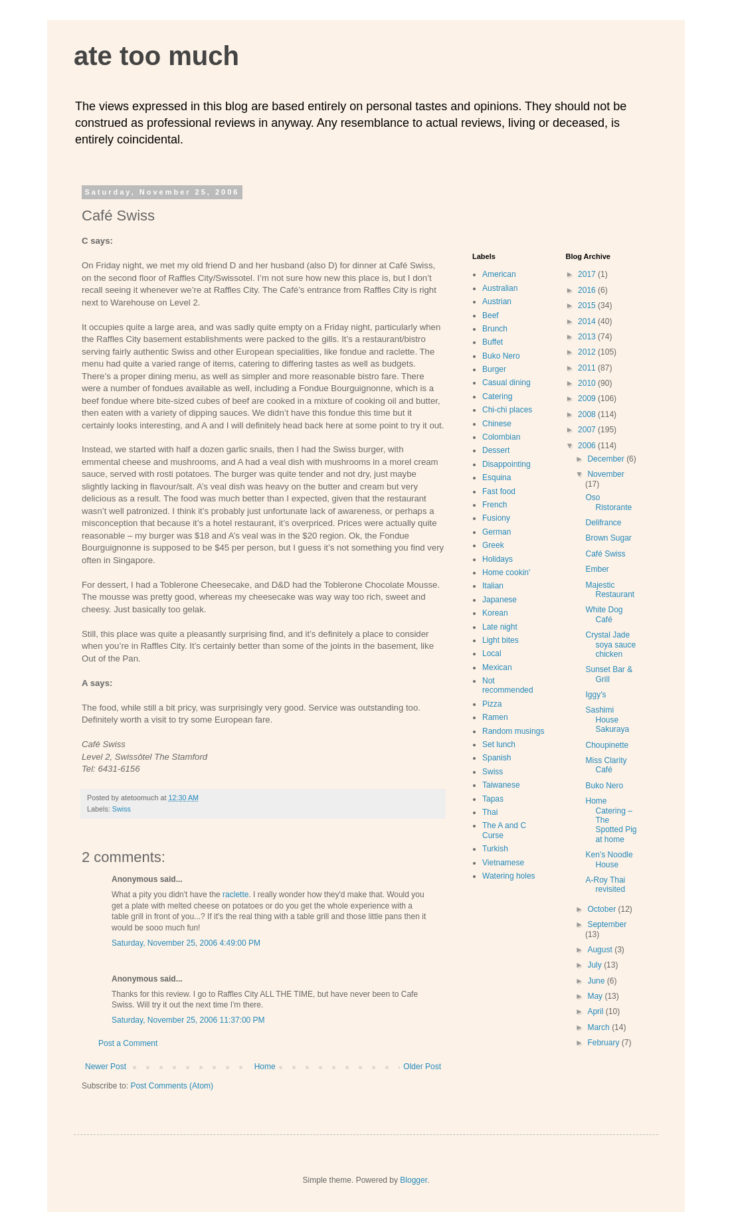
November (605, 474)
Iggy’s (595, 694)
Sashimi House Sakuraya (607, 719)
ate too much (156, 55)
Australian (499, 288)
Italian (492, 585)
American (499, 274)
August (600, 949)
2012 (588, 352)
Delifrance (603, 522)
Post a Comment (127, 1043)
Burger (494, 369)
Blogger (413, 1180)
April (596, 1011)
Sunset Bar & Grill (608, 674)
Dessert (495, 450)
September (606, 924)
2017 (588, 274)
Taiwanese (501, 785)
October (602, 909)
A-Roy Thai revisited (605, 884)
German (496, 532)
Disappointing (506, 464)
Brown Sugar (608, 538)
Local (492, 653)
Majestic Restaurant (609, 589)
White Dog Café (603, 614)
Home (265, 1066)
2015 (588, 305)
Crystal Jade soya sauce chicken (610, 644)
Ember (596, 569)
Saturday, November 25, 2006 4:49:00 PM (186, 943)
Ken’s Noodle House (608, 859)
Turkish (495, 848)
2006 (588, 445)
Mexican (497, 667)
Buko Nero (501, 356)
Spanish (496, 757)
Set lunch (498, 744)
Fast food (498, 491)
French (494, 504)
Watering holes (508, 876)
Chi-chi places (507, 409)
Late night (499, 627)
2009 (588, 398)
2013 (588, 336)
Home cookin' (506, 572)
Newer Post (105, 1066)
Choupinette (606, 745)
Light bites (500, 640)
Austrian (496, 301)
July (595, 965)
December (606, 459)
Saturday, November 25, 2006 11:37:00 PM (188, 1020)
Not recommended (507, 685)
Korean (495, 613)
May (595, 996)
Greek (493, 545)
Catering (497, 396)
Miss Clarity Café (605, 765)
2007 (588, 429)
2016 (588, 290)
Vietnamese (503, 862)
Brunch (494, 328)
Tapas (492, 799)
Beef (490, 315)
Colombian (501, 437)
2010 (588, 383)
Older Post (422, 1066)
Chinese (496, 423)
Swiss (121, 809)
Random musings (513, 731)
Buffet (492, 342)
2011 (588, 368)
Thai (490, 812)
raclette (235, 894)
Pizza (492, 704)
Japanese (499, 599)
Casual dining (506, 382)
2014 (588, 321)
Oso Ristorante (608, 502)
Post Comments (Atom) (171, 1085)
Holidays (497, 559)
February (604, 1042)
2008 (588, 414)
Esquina (496, 477)
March (599, 1027)
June (596, 981)
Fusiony (496, 518)
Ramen (495, 717)
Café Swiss (605, 554)
